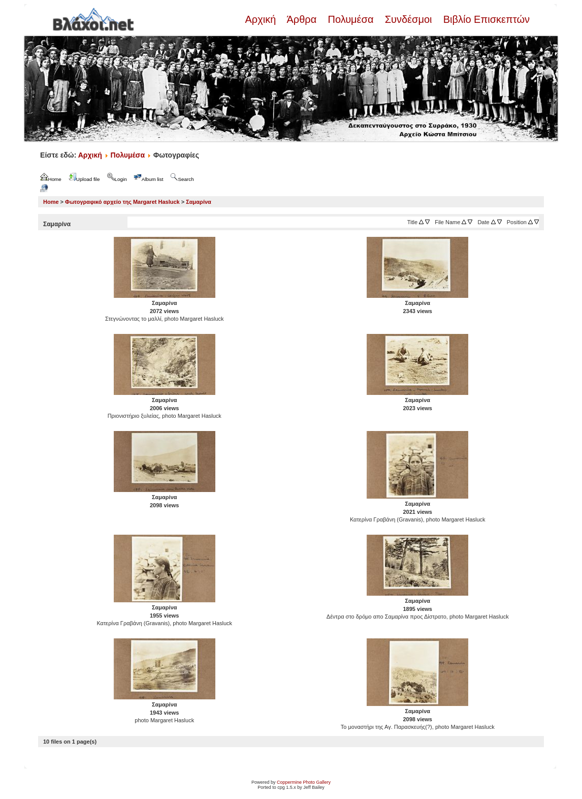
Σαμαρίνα (198, 202)
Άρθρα (301, 19)
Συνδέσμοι (408, 19)
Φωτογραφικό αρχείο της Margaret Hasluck (122, 202)
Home (51, 202)
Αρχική (261, 19)
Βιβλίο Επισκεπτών (485, 19)
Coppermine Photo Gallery (304, 782)
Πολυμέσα (350, 19)
